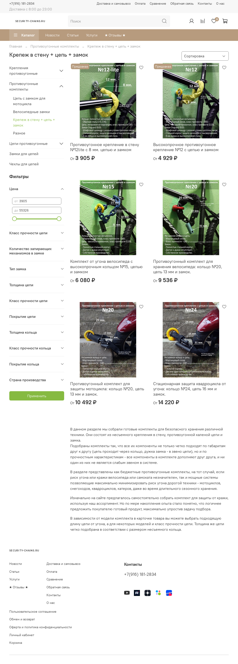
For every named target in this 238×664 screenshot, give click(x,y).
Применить (36, 396)
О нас (220, 3)
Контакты (205, 3)
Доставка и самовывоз (114, 3)
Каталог (24, 35)
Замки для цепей (23, 153)
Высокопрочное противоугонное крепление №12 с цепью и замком (185, 147)
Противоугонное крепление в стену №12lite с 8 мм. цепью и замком (104, 147)
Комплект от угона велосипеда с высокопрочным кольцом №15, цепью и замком (106, 266)
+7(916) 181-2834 (21, 3)
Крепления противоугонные (23, 70)
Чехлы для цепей (24, 164)
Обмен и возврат (22, 619)
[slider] (14, 218)
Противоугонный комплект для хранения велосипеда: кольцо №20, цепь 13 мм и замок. (187, 266)
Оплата (140, 3)
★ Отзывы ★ (115, 35)
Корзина (15, 643)
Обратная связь (182, 3)
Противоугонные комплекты (54, 46)
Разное (19, 133)
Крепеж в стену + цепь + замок (34, 122)
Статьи (73, 35)
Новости (52, 35)
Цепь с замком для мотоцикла (29, 101)
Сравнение (158, 3)
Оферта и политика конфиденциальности (40, 627)
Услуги (91, 35)
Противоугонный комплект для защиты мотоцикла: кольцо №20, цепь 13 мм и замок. (107, 389)
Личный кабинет (21, 635)
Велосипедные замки (31, 111)
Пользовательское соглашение (32, 611)
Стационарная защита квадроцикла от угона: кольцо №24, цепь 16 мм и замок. (189, 389)
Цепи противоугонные (28, 143)
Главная (15, 46)
